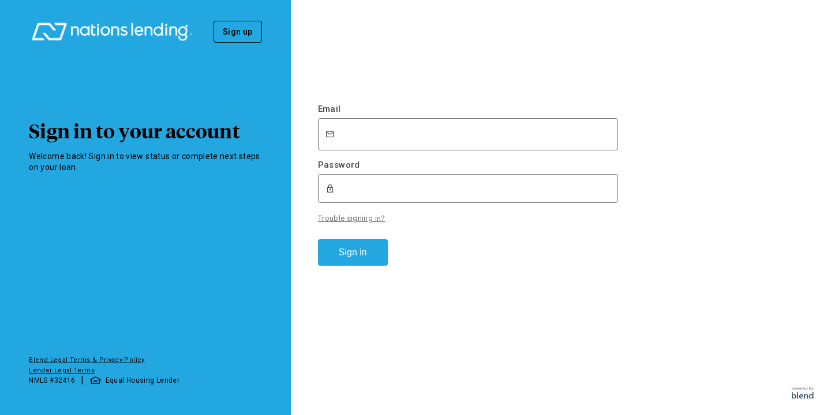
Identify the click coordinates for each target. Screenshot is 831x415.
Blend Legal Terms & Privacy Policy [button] (86, 360)
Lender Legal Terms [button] (61, 370)
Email (329, 109)
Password (339, 165)
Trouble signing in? (351, 218)
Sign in (353, 252)
